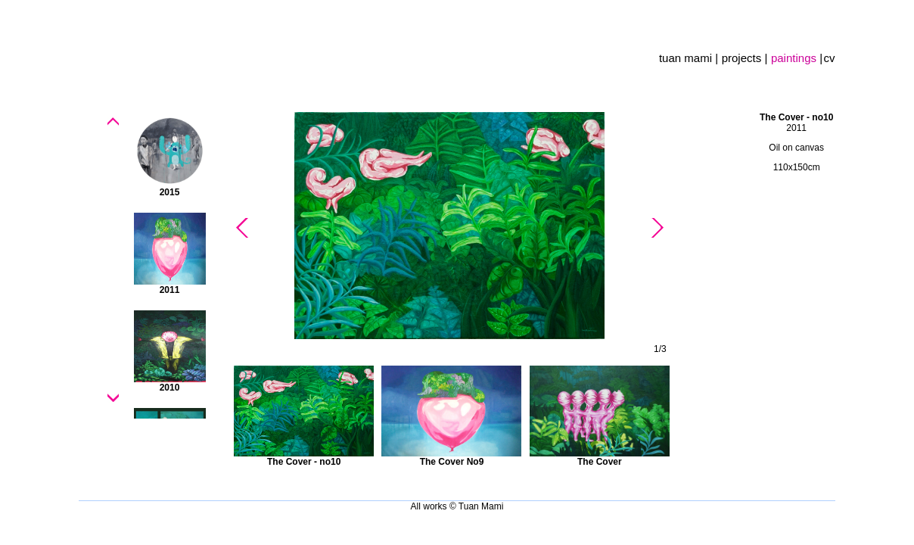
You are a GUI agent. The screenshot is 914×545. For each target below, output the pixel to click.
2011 (170, 290)
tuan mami (687, 57)
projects (743, 57)
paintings (795, 57)
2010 (170, 387)
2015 (170, 192)
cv (829, 57)
